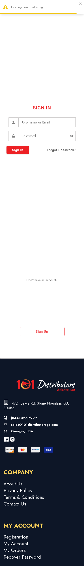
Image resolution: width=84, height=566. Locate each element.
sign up (42, 331)
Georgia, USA (22, 431)
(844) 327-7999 (24, 418)
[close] (80, 4)
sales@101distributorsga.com (34, 424)
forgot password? (61, 150)
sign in (17, 150)
